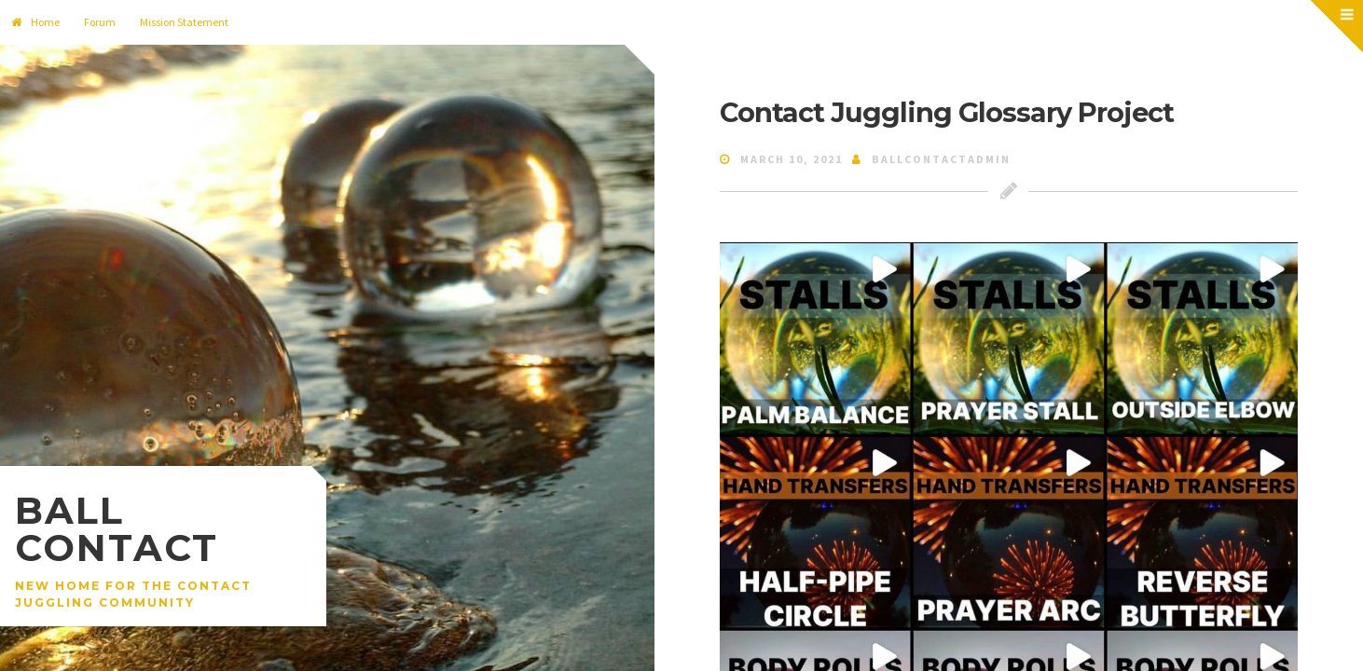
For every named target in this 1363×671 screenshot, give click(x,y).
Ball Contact (116, 528)
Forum (100, 22)
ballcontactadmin (941, 159)
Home (35, 22)
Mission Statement (184, 22)
